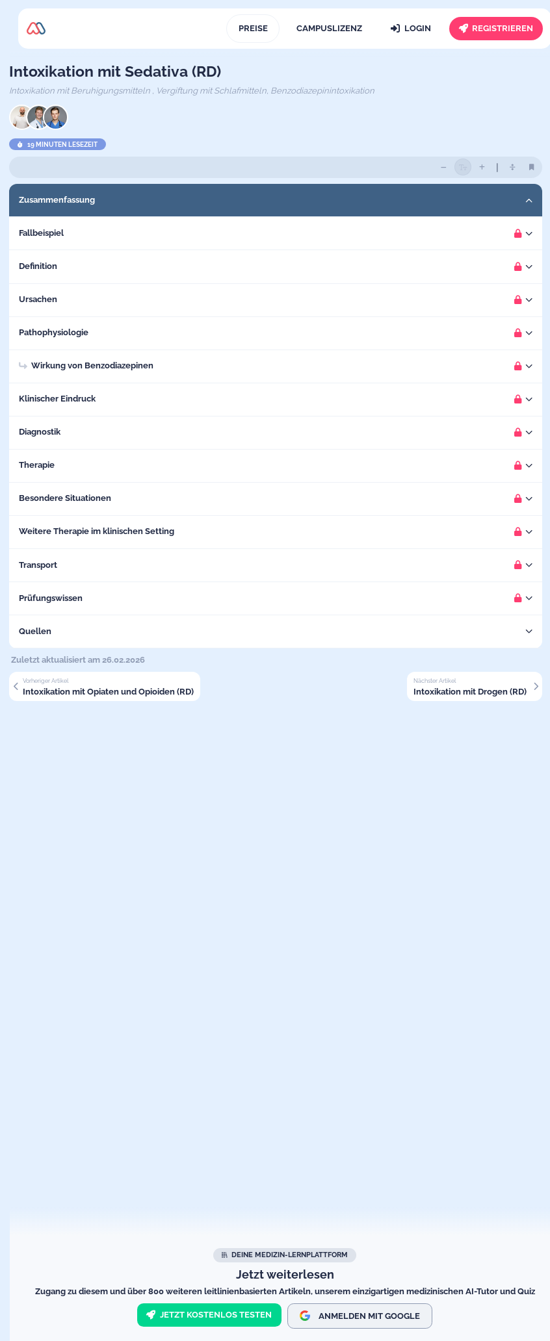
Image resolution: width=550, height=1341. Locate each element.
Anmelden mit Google (360, 1315)
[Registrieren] (496, 28)
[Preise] (253, 28)
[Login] (411, 28)
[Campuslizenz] (329, 28)
